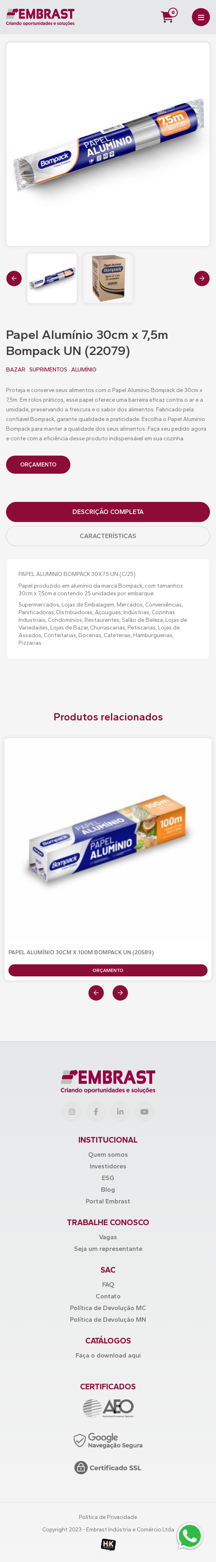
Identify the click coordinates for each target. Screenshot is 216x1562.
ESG (108, 1178)
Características (108, 536)
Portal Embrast (108, 1201)
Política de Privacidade (108, 1517)
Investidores (108, 1166)
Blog (108, 1189)
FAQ (108, 1284)
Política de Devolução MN (108, 1319)
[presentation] (14, 278)
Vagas (108, 1237)
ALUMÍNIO (84, 370)
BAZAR (15, 370)
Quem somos (108, 1154)
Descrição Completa (108, 512)
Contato (108, 1296)
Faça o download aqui (108, 1355)
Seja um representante (108, 1248)
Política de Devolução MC (108, 1308)
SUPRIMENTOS (48, 370)
